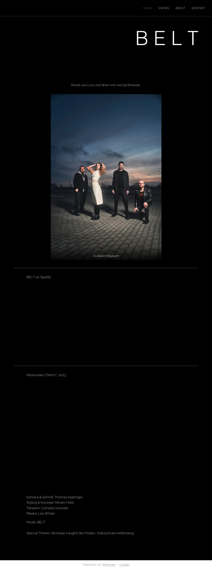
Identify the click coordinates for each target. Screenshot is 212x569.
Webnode (109, 564)
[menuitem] (144, 8)
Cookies (124, 564)
